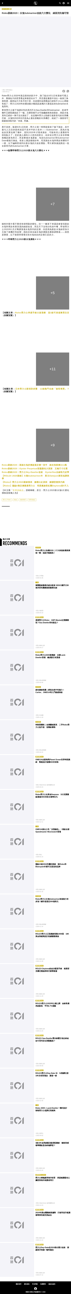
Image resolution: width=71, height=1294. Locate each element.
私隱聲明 (43, 1284)
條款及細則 (51, 1284)
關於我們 (18, 1284)
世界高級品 (18, 490)
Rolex (15, 500)
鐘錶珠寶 (23, 500)
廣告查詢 (26, 1284)
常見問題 (35, 1284)
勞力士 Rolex (7, 500)
